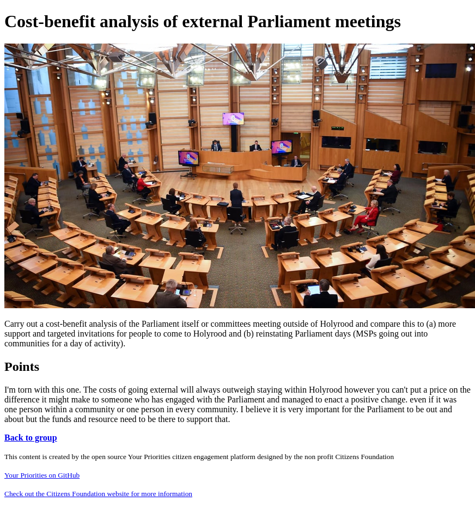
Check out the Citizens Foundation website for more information (98, 494)
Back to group (30, 437)
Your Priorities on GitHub (42, 475)
